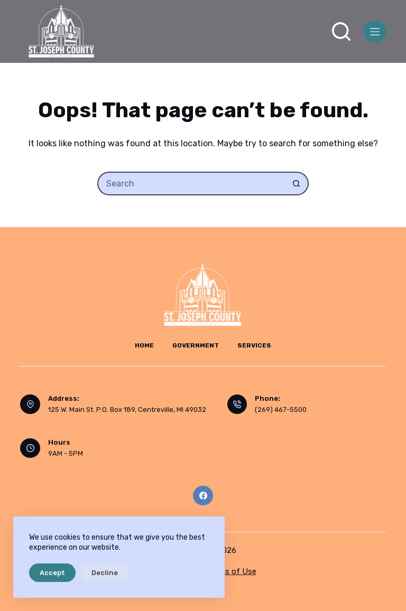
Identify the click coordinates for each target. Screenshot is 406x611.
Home (144, 345)
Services (254, 345)
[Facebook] (203, 496)
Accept (52, 573)
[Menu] (375, 32)
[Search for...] (191, 183)
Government (195, 345)
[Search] (341, 31)
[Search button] (297, 183)
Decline (104, 573)
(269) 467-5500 (281, 409)
